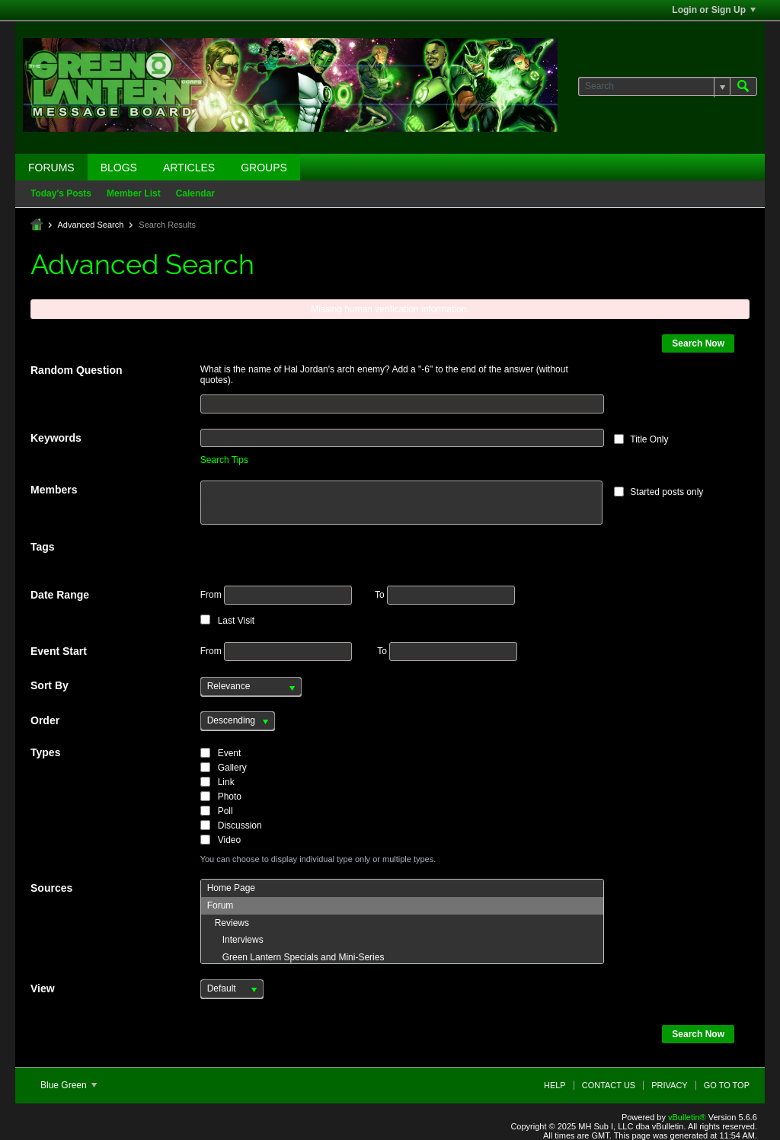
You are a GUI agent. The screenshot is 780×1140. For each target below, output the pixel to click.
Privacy (669, 1085)
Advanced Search (90, 224)
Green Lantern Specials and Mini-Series (296, 957)
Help (555, 1085)
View (42, 988)
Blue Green (68, 1085)
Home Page (231, 888)
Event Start (58, 651)
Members (53, 490)
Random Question (76, 370)
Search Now (698, 343)
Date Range (59, 595)
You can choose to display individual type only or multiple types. (318, 859)
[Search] (654, 86)
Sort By (49, 685)
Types (45, 752)
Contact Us (609, 1085)
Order (44, 720)
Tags (42, 547)
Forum (220, 905)
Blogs (119, 167)
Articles (189, 167)
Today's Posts (60, 193)
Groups (264, 167)
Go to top (727, 1085)
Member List (134, 193)
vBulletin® (687, 1117)
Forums (51, 167)
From (276, 595)
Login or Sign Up (714, 10)
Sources (51, 888)
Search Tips (224, 460)
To (445, 594)
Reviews (228, 923)
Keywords (56, 438)
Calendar (195, 193)
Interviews (235, 939)
